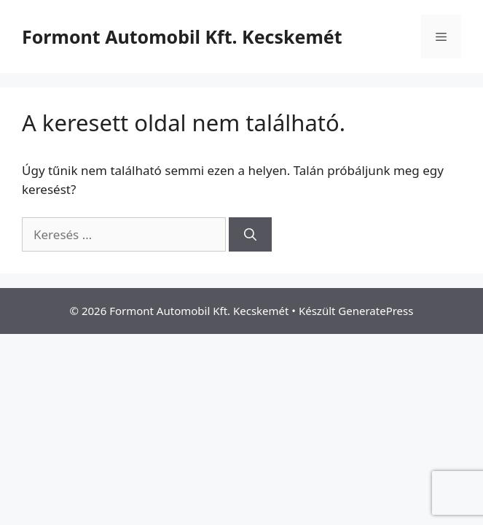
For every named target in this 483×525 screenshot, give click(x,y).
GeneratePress (375, 310)
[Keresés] (250, 234)
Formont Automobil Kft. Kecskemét (182, 36)
